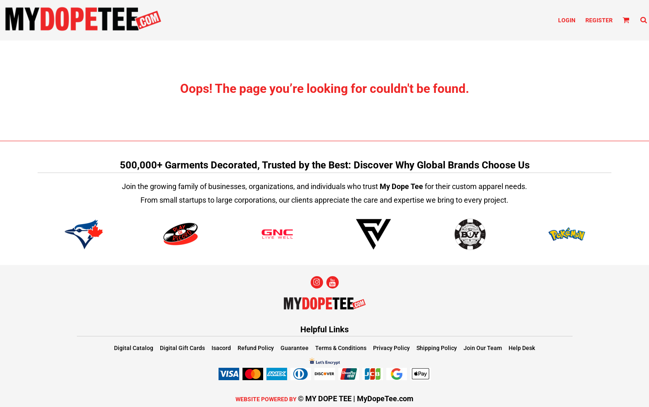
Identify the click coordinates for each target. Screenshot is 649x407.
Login (566, 20)
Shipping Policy (436, 348)
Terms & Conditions (340, 348)
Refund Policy (256, 348)
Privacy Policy (391, 348)
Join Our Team (483, 348)
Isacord (221, 348)
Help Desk (522, 348)
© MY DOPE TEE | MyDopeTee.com (356, 398)
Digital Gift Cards (182, 348)
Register (599, 20)
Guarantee (295, 348)
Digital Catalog (133, 348)
